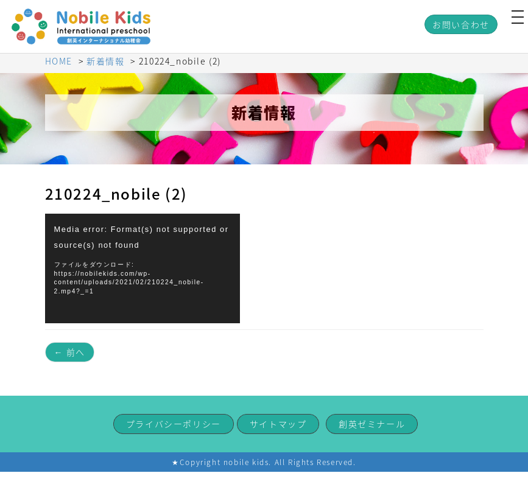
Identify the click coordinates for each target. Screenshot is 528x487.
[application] (142, 268)
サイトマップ (278, 424)
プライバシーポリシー (173, 424)
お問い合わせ (461, 24)
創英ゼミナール (372, 424)
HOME (58, 61)
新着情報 (105, 61)
